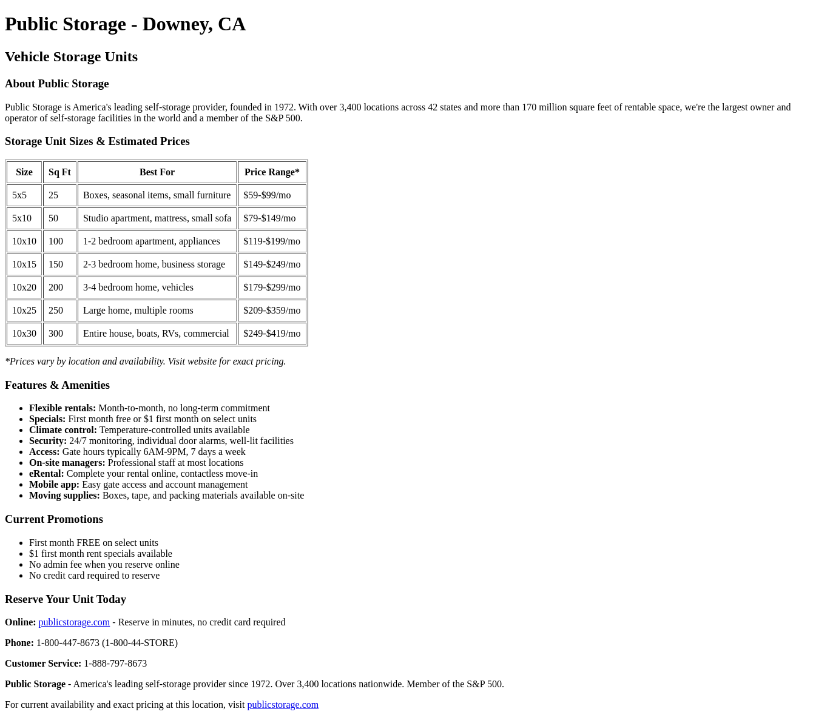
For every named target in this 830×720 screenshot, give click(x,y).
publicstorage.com (74, 622)
